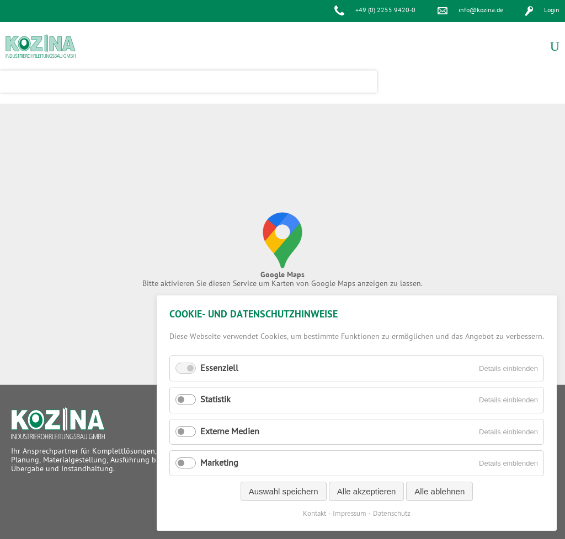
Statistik (215, 400)
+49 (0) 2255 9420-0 (385, 10)
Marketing (219, 463)
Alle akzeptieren (366, 491)
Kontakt (314, 514)
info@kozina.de (481, 10)
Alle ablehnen (439, 491)
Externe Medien (229, 431)
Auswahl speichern (283, 491)
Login (551, 10)
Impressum (349, 514)
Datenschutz (392, 514)
